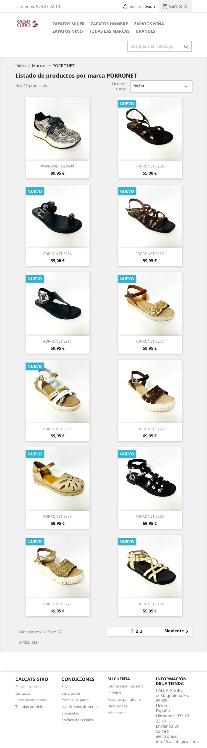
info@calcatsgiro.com (177, 741)
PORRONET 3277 (149, 341)
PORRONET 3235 (149, 516)
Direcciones (117, 706)
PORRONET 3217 (57, 341)
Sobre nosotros (28, 686)
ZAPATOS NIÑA (149, 24)
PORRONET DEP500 (57, 166)
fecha (161, 86)
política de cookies (77, 719)
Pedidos (114, 692)
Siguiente (177, 631)
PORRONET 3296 (149, 603)
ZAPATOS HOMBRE (109, 24)
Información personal (126, 686)
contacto (22, 693)
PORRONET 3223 (149, 253)
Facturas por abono (124, 699)
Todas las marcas (109, 31)
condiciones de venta (79, 706)
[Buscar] (159, 46)
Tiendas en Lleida (30, 706)
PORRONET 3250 (57, 516)
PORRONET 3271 (57, 603)
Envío (66, 686)
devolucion (70, 693)
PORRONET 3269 (57, 428)
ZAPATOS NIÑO (67, 31)
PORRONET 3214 (57, 253)
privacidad (70, 713)
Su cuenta (118, 679)
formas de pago (75, 699)
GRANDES (145, 31)
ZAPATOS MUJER (68, 24)
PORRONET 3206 (149, 166)
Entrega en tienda (30, 699)
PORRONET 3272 (149, 428)
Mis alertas (116, 712)
